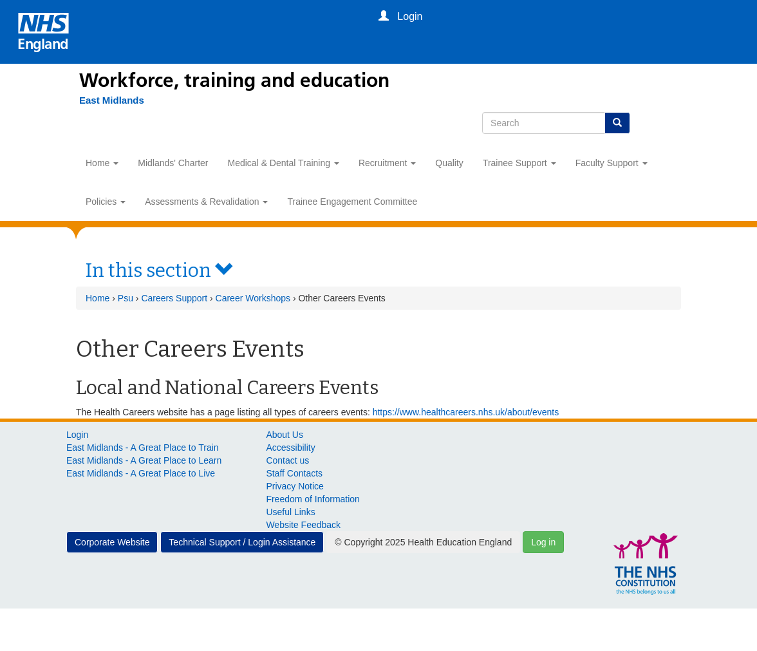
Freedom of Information (313, 499)
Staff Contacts (294, 473)
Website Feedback (303, 525)
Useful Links (290, 512)
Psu (125, 298)
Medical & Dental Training (283, 163)
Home (102, 163)
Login (77, 434)
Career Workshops (253, 298)
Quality (449, 163)
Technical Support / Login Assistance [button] (242, 542)
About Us (284, 434)
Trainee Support (519, 163)
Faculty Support (611, 163)
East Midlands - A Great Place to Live (140, 473)
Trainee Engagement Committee (352, 201)
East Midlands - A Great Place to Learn (143, 460)
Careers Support (174, 298)
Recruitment (387, 163)
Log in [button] (543, 542)
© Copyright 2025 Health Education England (423, 542)
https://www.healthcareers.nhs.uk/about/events (466, 412)
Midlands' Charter (173, 163)
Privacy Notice (294, 486)
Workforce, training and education (234, 80)
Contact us (287, 460)
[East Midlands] (105, 100)
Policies (106, 201)
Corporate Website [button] (112, 542)
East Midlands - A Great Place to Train (142, 447)
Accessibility (290, 447)
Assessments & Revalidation (206, 201)
